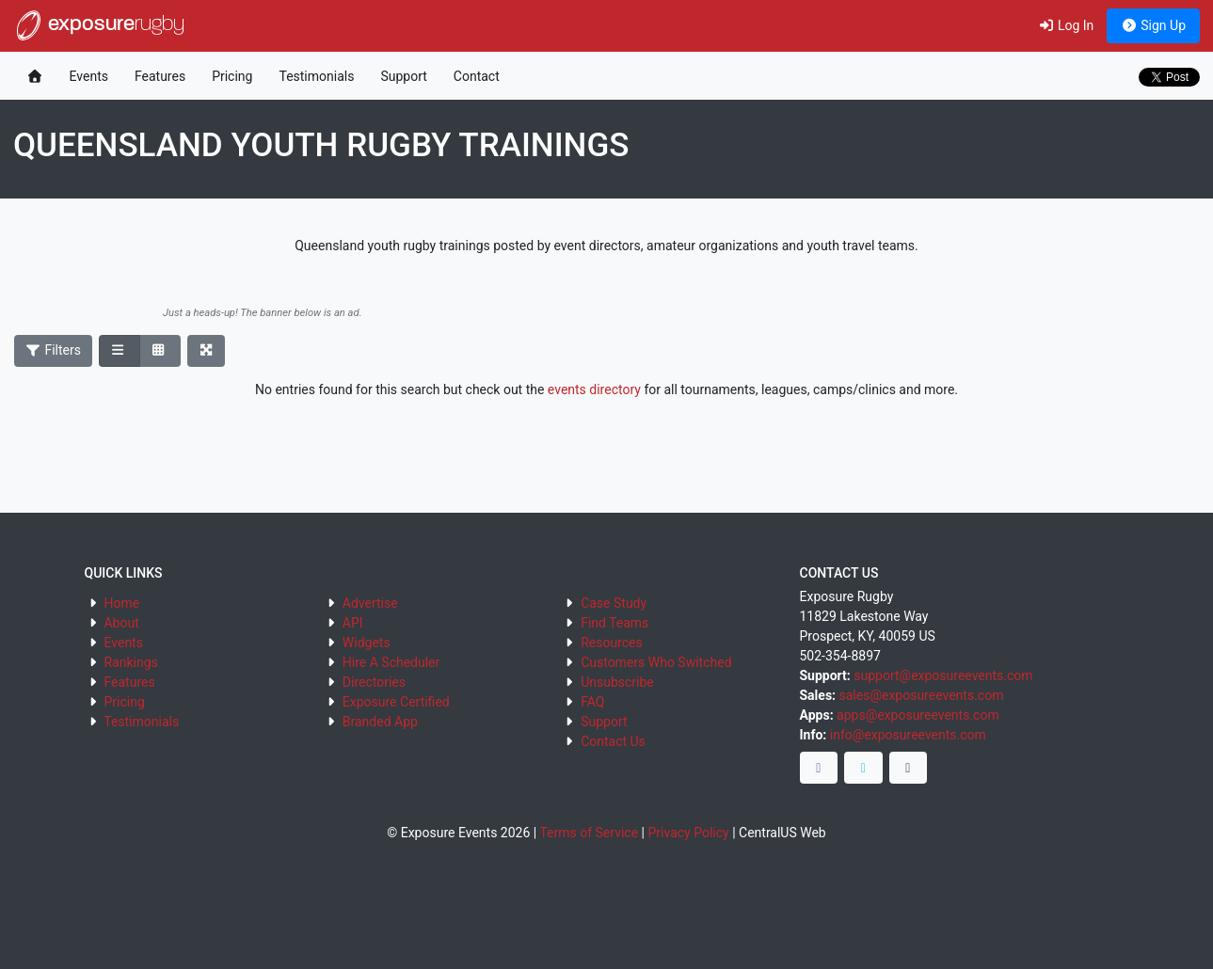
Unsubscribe (617, 682)
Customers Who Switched (656, 662)
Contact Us (613, 741)
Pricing (232, 76)
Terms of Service (588, 832)
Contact (477, 76)
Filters (53, 349)
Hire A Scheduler (391, 662)
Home (121, 603)
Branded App (380, 721)
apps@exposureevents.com (918, 715)
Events (89, 76)
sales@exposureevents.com (921, 695)
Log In (1065, 25)
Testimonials (316, 76)
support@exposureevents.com (943, 675)
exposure (98, 25)
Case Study (613, 603)
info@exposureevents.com (908, 734)
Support (403, 76)
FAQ (592, 701)
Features (160, 76)
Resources (612, 642)
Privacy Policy (687, 832)
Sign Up (1153, 25)
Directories (374, 682)
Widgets (367, 642)
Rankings (130, 662)
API (353, 622)
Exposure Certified (396, 701)
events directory (594, 389)
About (121, 622)
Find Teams (614, 622)
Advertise (370, 603)
